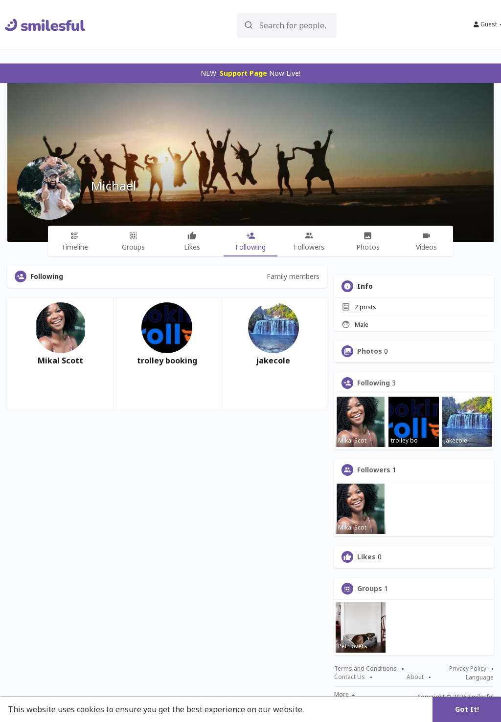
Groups (369, 589)
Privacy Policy (467, 669)
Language (480, 677)
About (415, 677)
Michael (114, 185)
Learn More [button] (328, 709)
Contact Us (349, 677)
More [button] (344, 695)
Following (373, 383)
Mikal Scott (60, 360)
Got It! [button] (467, 709)
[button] (287, 25)
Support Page (243, 73)
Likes (366, 557)
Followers (373, 470)
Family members (293, 276)
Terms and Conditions (365, 669)
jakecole (273, 360)
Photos (369, 351)
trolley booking (167, 360)
